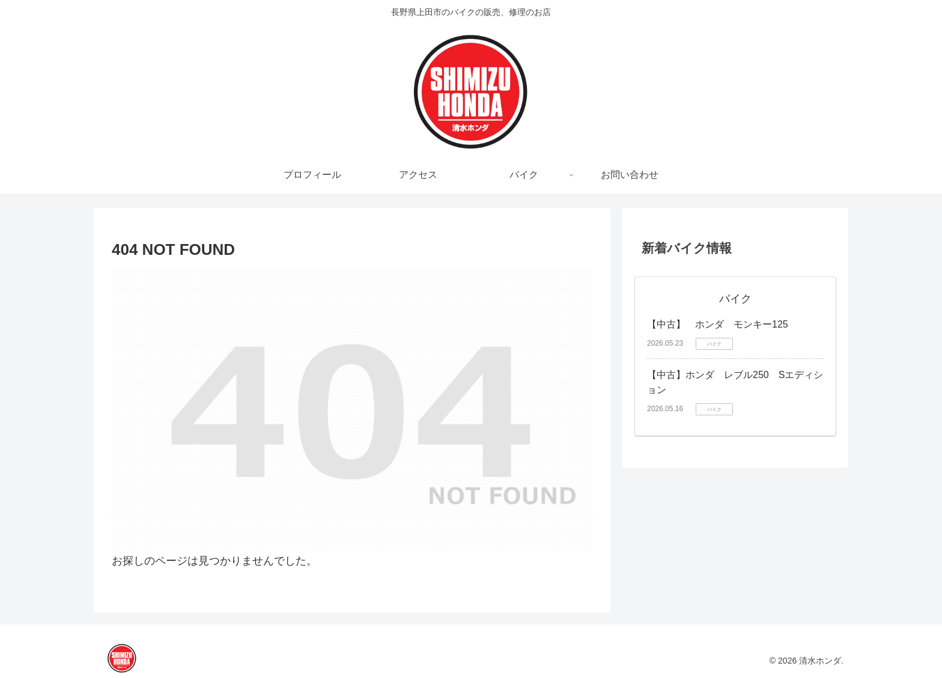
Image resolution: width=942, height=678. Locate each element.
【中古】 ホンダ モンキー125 (717, 324)
